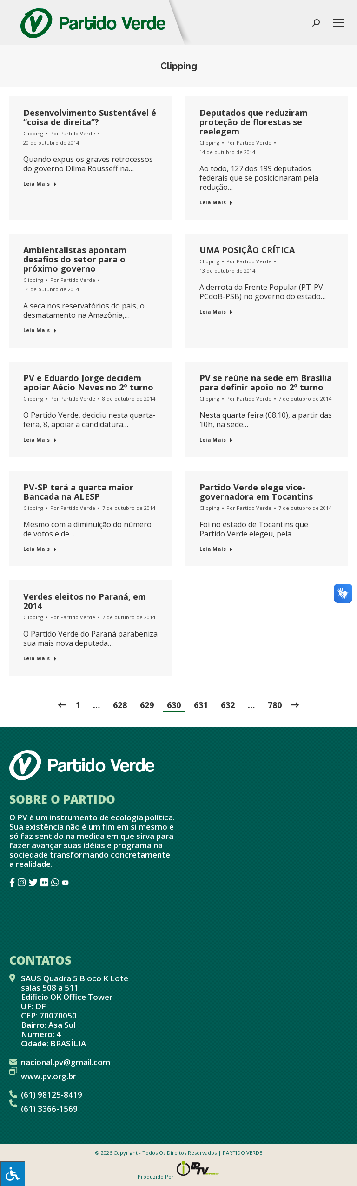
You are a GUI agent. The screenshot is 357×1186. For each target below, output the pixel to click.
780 (275, 704)
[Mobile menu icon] (338, 22)
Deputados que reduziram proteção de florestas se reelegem (253, 122)
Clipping (33, 133)
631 (201, 704)
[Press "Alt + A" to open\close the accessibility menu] (12, 1173)
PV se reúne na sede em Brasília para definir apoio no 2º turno (265, 382)
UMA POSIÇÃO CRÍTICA (247, 249)
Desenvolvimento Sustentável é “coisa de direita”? (89, 117)
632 (228, 704)
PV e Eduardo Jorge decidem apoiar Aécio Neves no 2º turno (88, 382)
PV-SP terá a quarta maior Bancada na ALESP (78, 492)
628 (120, 704)
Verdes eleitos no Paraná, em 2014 (84, 601)
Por (72, 133)
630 (174, 704)
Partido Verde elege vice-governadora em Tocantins (256, 492)
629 (147, 704)
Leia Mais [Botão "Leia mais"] (40, 183)
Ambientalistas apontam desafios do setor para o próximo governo (74, 259)
